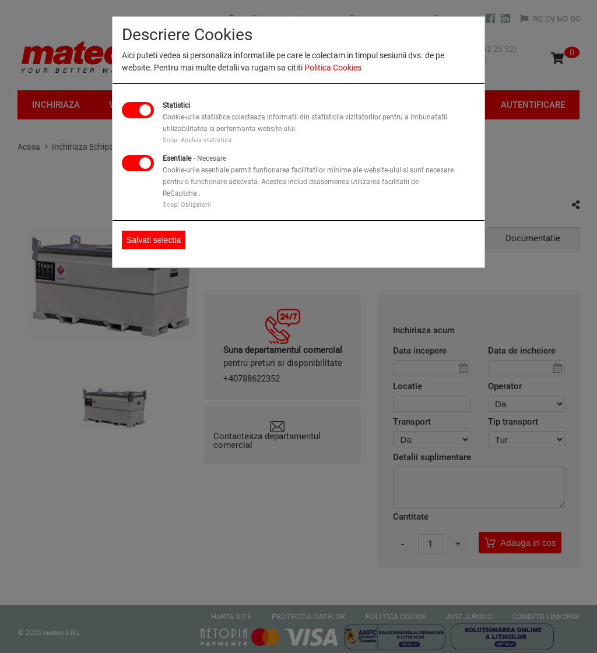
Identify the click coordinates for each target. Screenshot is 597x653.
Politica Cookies (332, 67)
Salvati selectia (154, 240)
